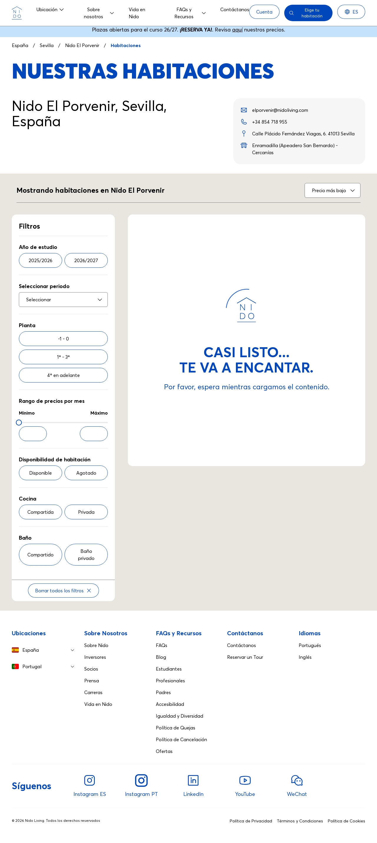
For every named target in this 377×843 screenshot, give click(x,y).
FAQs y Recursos (190, 12)
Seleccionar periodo (44, 286)
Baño (25, 537)
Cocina (27, 498)
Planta (27, 325)
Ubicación (51, 9)
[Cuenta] (264, 12)
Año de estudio (38, 247)
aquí (237, 29)
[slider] (19, 422)
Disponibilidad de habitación (54, 459)
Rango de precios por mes (52, 401)
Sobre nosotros (99, 12)
